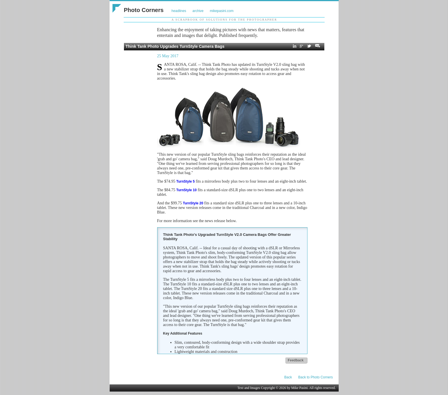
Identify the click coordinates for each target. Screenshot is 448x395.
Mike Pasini (299, 388)
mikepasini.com (222, 11)
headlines (178, 11)
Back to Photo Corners (315, 377)
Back (288, 377)
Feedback (295, 360)
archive (198, 11)
